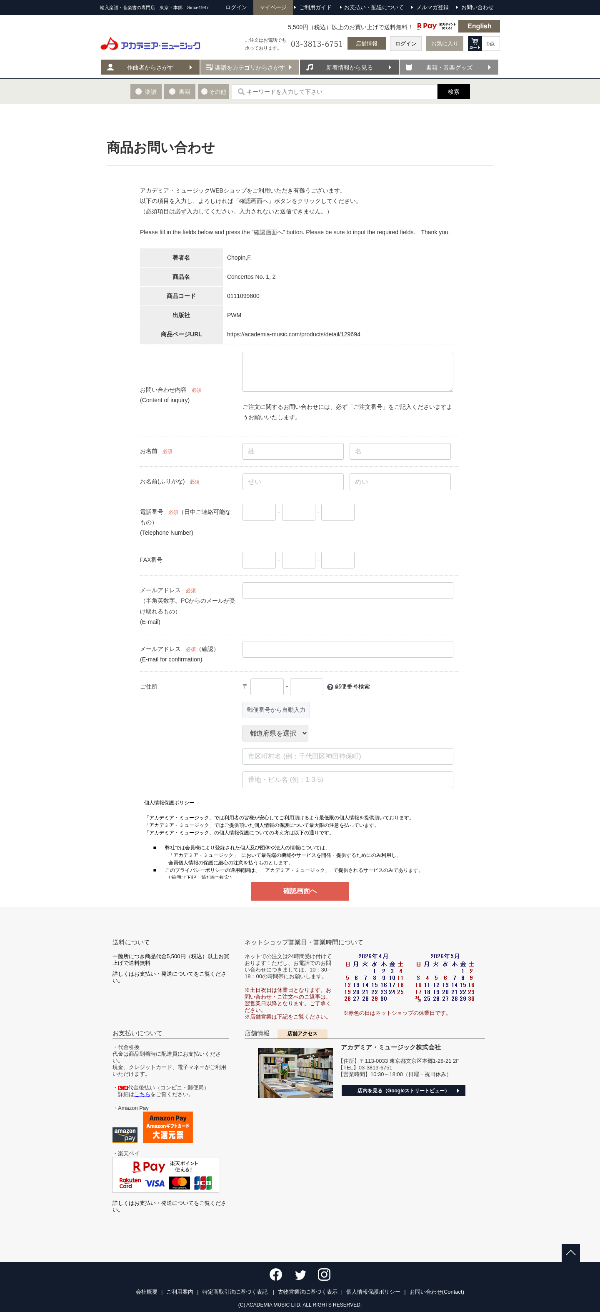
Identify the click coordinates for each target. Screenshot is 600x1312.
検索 (454, 91)
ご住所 (149, 686)
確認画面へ (300, 890)
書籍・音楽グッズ (449, 67)
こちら (142, 1094)
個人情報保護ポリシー (373, 1292)
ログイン (406, 43)
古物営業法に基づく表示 (308, 1292)
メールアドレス (160, 590)
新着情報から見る (349, 67)
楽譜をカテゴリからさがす (250, 67)
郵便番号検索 (352, 686)
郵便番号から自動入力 (276, 709)
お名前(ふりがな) (162, 481)
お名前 (149, 451)
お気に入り (444, 43)
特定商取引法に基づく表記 (235, 1292)
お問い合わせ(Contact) (437, 1292)
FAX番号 (151, 559)
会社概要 (147, 1292)
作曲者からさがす (150, 67)
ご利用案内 (179, 1292)
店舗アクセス (303, 1034)
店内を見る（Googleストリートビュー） (404, 1091)
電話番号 (151, 511)
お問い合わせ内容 (163, 389)
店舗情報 (367, 43)
